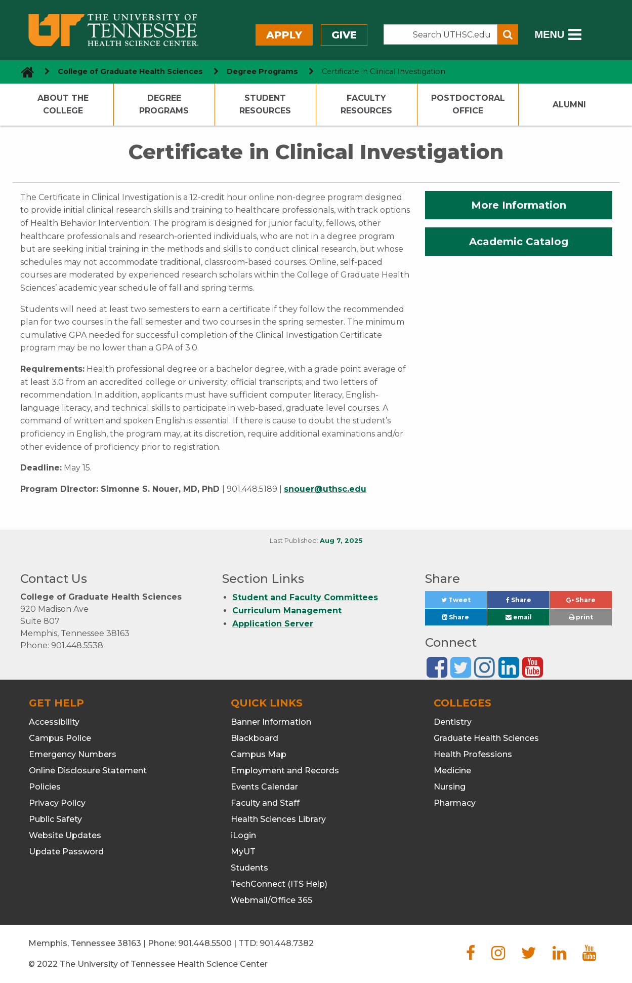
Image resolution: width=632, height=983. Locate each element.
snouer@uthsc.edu (325, 489)
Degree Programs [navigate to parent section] (262, 71)
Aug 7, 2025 (341, 540)
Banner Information (271, 722)
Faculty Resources (366, 104)
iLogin (243, 835)
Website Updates (65, 835)
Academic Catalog (518, 241)
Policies (45, 787)
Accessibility (54, 722)
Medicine (452, 770)
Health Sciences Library (278, 819)
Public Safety (55, 819)
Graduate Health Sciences (486, 738)
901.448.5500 (205, 943)
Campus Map (258, 754)
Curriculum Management (287, 610)
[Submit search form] (507, 34)
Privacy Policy (57, 803)
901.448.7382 (287, 943)
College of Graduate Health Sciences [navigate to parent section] (130, 71)
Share (528, 602)
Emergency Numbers (72, 754)
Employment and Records (285, 770)
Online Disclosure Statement (88, 770)
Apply (284, 35)
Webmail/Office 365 (271, 900)
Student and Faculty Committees (305, 597)
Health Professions (473, 754)
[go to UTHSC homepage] (23, 72)
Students (249, 868)
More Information (518, 205)
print (581, 617)
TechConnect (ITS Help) (279, 884)
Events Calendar (264, 787)
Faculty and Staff (265, 803)
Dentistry (453, 722)
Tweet (464, 602)
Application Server (272, 623)
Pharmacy (455, 803)
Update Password (66, 851)
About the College (63, 104)
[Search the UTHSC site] (441, 34)
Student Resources (265, 104)
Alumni (569, 104)
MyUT (243, 851)
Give (344, 35)
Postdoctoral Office (468, 104)
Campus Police (60, 738)
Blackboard (254, 738)
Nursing (450, 787)
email (518, 617)
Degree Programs (164, 104)
